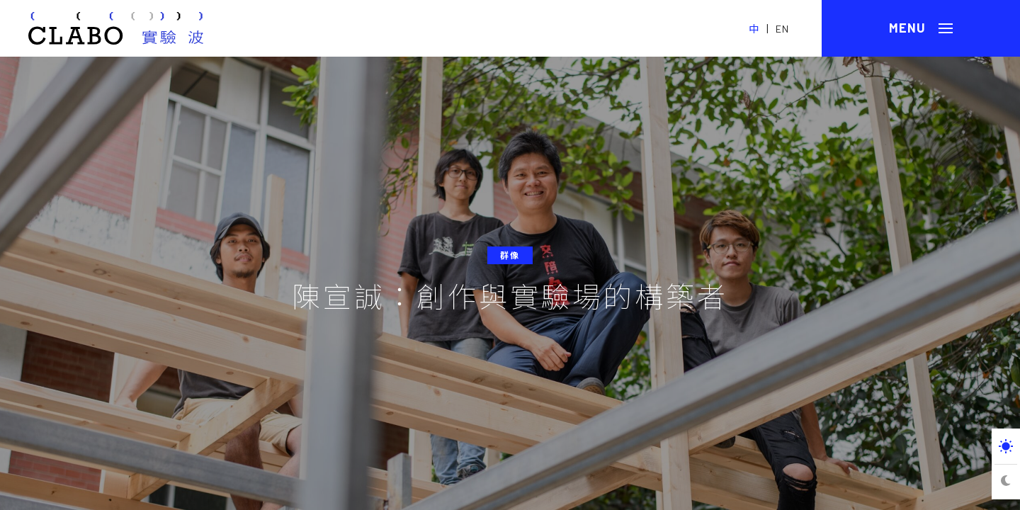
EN (782, 29)
